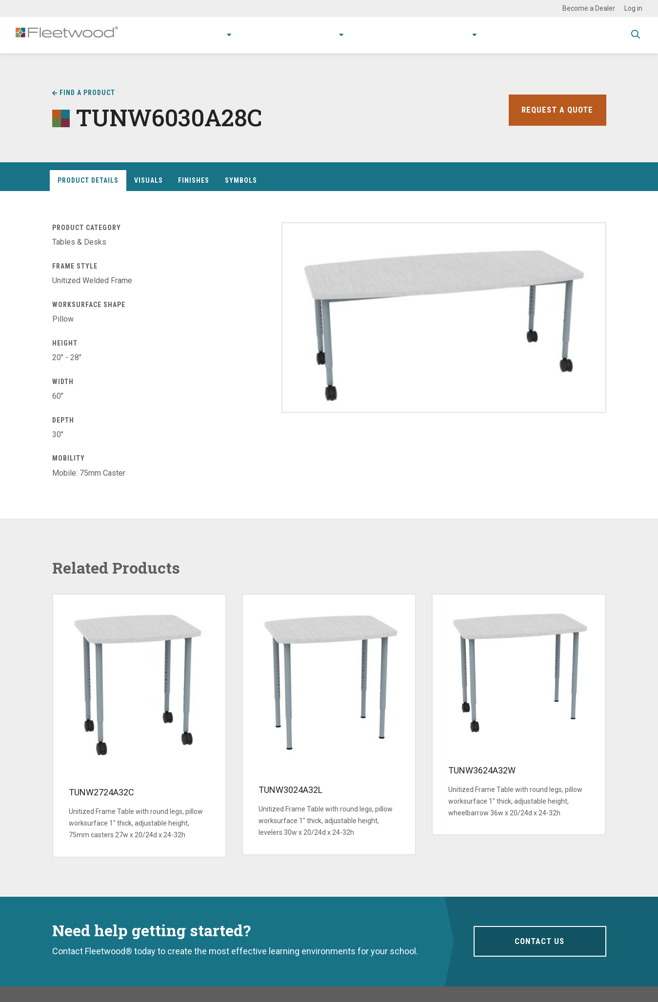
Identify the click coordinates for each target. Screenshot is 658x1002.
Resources (363, 35)
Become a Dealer (588, 8)
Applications (247, 35)
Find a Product (87, 92)
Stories (412, 35)
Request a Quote (556, 110)
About (450, 35)
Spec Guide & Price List (572, 35)
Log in (633, 8)
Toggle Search (635, 35)
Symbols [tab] (241, 180)
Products (184, 35)
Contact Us (540, 941)
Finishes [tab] (193, 180)
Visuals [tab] (148, 180)
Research (302, 35)
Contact (498, 35)
